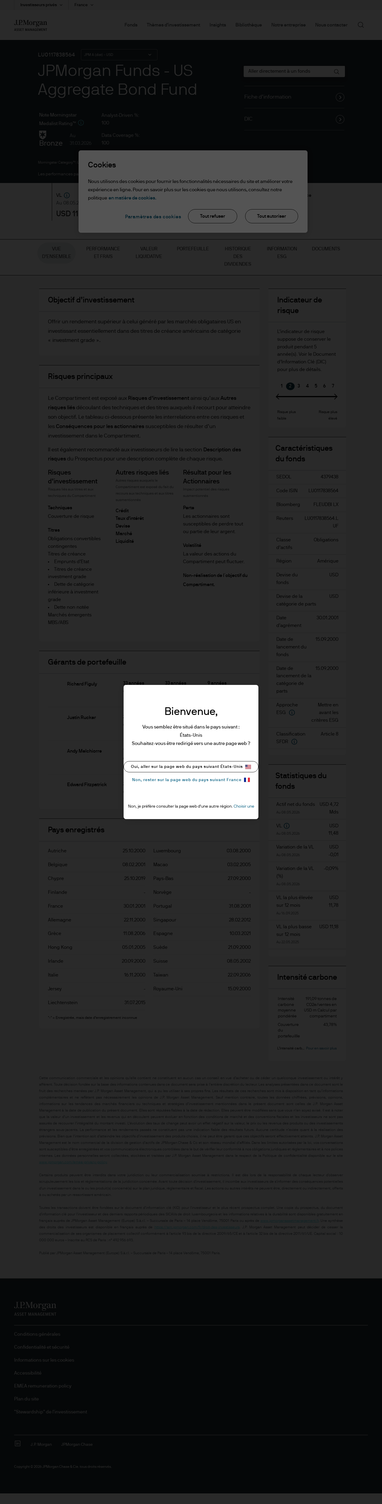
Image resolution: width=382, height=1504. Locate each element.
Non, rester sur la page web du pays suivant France (191, 780)
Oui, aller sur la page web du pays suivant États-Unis (191, 767)
